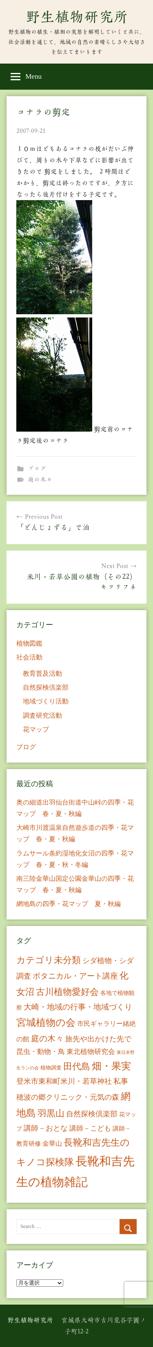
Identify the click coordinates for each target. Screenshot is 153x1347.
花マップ (36, 729)
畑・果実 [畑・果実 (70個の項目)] (111, 1066)
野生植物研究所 (76, 16)
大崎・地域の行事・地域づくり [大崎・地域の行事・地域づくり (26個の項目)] (78, 1007)
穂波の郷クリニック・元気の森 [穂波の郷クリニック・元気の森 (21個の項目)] (67, 1097)
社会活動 (29, 657)
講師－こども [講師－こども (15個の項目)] (90, 1128)
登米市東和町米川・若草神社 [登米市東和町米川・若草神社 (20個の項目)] (64, 1081)
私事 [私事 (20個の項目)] (120, 1081)
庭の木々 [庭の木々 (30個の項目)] (47, 1038)
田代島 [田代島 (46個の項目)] (76, 1066)
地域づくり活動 (46, 701)
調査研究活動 (42, 715)
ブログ (37, 468)
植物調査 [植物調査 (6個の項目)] (51, 1068)
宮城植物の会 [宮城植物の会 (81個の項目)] (45, 1022)
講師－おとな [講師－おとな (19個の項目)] (46, 1128)
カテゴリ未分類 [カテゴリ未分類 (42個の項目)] (48, 960)
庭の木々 (40, 479)
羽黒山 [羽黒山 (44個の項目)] (51, 1113)
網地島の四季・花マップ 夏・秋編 (68, 903)
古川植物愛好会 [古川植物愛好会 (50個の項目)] (67, 992)
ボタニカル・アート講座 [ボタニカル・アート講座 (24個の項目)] (75, 976)
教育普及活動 (42, 673)
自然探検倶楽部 (46, 687)
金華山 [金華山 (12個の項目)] (52, 1143)
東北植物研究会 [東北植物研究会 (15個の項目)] (91, 1052)
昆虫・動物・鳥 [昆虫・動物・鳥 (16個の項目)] (40, 1052)
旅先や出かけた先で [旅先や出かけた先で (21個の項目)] (98, 1039)
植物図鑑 (29, 643)
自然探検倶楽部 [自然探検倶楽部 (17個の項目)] (92, 1114)
